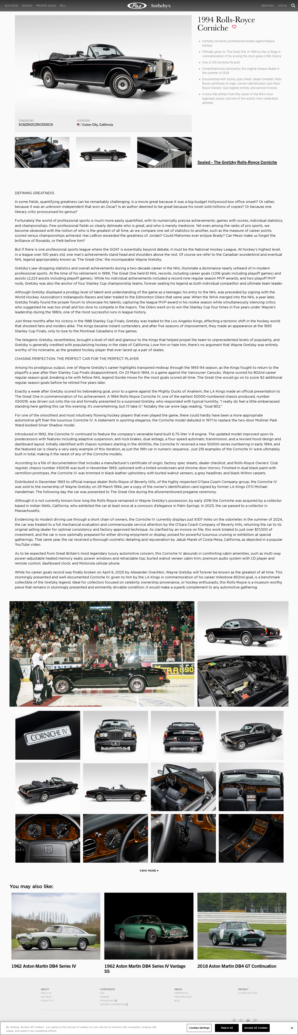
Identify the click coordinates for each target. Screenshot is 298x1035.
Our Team (46, 997)
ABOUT (45, 989)
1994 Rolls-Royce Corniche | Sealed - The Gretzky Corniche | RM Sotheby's (149, 5)
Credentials (181, 993)
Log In (282, 5)
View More (149, 871)
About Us (46, 993)
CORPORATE (107, 989)
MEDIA (178, 989)
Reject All (227, 1027)
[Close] (292, 1028)
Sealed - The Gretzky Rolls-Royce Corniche (237, 162)
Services (267, 5)
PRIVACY (243, 989)
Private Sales (46, 5)
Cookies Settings (247, 993)
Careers (104, 997)
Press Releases (183, 997)
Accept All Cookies (255, 1027)
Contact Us (47, 1000)
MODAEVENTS (108, 1000)
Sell (63, 5)
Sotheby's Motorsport (114, 1004)
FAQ (102, 993)
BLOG (177, 1000)
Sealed (27, 5)
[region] (149, 1028)
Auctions (11, 5)
